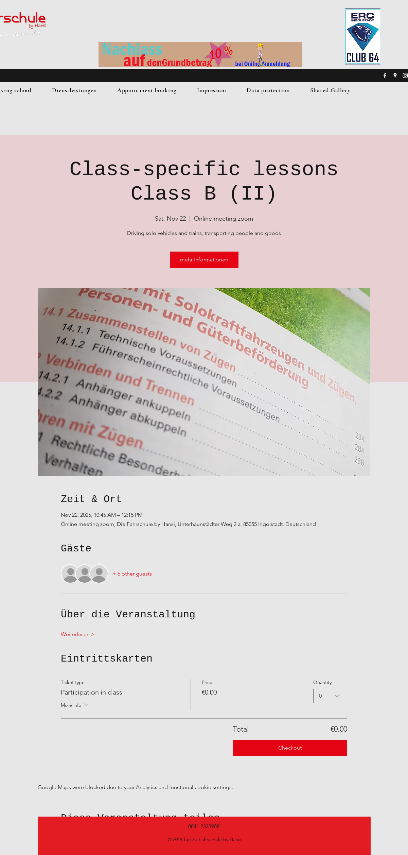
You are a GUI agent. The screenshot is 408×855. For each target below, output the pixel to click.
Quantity (322, 682)
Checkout (290, 748)
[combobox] (330, 696)
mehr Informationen (204, 259)
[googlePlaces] (395, 75)
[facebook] (385, 75)
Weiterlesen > (78, 634)
